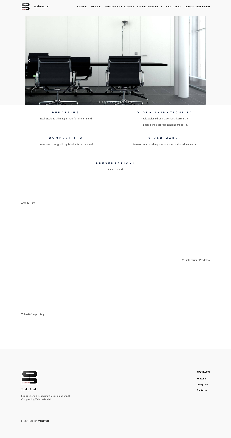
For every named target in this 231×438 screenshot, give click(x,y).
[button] (29, 60)
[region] (115, 60)
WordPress (43, 421)
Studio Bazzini (41, 6)
